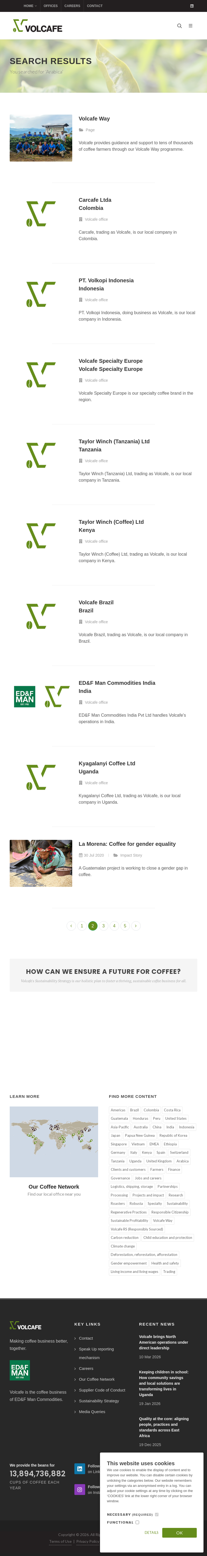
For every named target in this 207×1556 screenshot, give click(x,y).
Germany (118, 1152)
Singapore (119, 1144)
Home (30, 6)
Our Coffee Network (54, 1187)
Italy (133, 1152)
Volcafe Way (94, 119)
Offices (51, 6)
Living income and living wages (134, 1271)
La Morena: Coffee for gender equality (127, 844)
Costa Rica (172, 1110)
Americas (118, 1110)
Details (151, 1532)
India (85, 691)
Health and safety (165, 1263)
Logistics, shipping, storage (132, 1186)
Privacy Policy (87, 1541)
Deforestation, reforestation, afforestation (144, 1254)
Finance (174, 1169)
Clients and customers (128, 1169)
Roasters (118, 1203)
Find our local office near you (54, 1193)
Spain (161, 1152)
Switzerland (179, 1152)
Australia (141, 1127)
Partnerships (168, 1186)
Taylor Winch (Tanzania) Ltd (114, 441)
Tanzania (90, 449)
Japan (115, 1135)
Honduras (140, 1118)
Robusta (136, 1203)
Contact (95, 6)
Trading (169, 1271)
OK (179, 1532)
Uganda (88, 771)
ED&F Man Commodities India (117, 683)
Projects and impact (148, 1195)
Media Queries (92, 1411)
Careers (72, 6)
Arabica (183, 1161)
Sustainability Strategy (99, 1401)
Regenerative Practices (129, 1212)
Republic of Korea (173, 1135)
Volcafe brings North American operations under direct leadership (163, 1342)
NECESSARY (130, 1514)
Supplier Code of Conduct (102, 1390)
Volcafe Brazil (96, 602)
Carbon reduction (125, 1237)
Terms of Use (60, 1541)
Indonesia (91, 288)
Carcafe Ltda (95, 200)
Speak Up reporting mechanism (96, 1353)
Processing (119, 1195)
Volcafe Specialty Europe (111, 361)
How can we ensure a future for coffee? (103, 975)
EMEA (154, 1144)
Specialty (155, 1203)
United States (176, 1118)
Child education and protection (167, 1237)
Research (176, 1195)
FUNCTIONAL (120, 1522)
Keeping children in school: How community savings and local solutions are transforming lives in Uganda (164, 1383)
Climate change (123, 1246)
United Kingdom (159, 1161)
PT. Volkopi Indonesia (106, 280)
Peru (156, 1118)
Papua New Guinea (140, 1135)
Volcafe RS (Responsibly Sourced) (137, 1229)
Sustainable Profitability (129, 1220)
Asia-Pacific (120, 1127)
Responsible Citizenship (170, 1212)
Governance (120, 1178)
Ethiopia (170, 1144)
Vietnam (138, 1144)
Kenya (87, 530)
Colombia (91, 208)
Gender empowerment (129, 1263)
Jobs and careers (148, 1178)
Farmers (156, 1169)
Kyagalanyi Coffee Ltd (107, 763)
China (157, 1127)
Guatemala (119, 1118)
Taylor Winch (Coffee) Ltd (111, 522)
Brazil (86, 610)
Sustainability (177, 1203)
